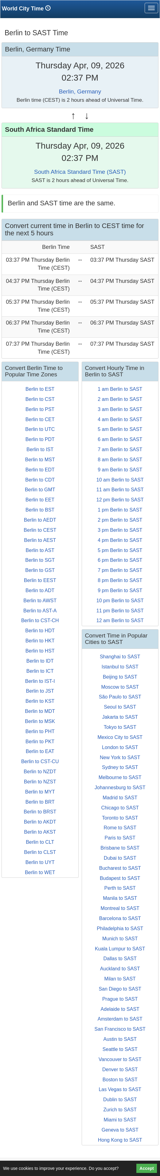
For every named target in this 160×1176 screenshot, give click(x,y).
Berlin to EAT (40, 751)
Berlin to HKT (40, 640)
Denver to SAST (120, 1069)
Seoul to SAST (120, 707)
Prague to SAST (120, 999)
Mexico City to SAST (119, 737)
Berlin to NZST (40, 781)
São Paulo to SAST (120, 696)
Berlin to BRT (40, 802)
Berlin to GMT (40, 489)
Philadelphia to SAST (120, 928)
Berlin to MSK (40, 721)
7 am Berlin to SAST (120, 449)
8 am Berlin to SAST (120, 459)
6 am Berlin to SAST (120, 439)
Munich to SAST (120, 938)
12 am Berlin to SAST (120, 620)
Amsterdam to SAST (120, 1019)
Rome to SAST (119, 827)
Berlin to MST (40, 459)
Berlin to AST (40, 550)
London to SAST (120, 747)
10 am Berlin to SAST (120, 479)
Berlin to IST (39, 449)
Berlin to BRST (40, 811)
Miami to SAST (119, 1119)
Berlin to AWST (40, 600)
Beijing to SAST (120, 676)
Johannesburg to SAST (120, 787)
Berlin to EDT (40, 469)
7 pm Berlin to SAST (120, 570)
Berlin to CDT (40, 479)
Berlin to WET (40, 872)
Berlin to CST (40, 399)
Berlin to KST (39, 701)
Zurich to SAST (120, 1109)
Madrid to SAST (120, 797)
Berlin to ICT (40, 671)
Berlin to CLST (40, 852)
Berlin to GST (40, 570)
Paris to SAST (120, 837)
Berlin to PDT (40, 439)
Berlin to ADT (39, 590)
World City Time (28, 8)
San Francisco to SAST (120, 1029)
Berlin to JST (40, 691)
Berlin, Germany (80, 91)
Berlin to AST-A (40, 610)
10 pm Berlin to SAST (120, 600)
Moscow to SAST (120, 687)
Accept (146, 1168)
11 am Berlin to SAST (120, 489)
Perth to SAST (120, 888)
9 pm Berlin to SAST (120, 590)
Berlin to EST (39, 389)
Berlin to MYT (40, 791)
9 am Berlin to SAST (120, 469)
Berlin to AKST (40, 832)
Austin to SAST (120, 1039)
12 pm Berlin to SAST (120, 499)
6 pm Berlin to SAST (120, 560)
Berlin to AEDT (40, 520)
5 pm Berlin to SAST (120, 550)
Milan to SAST (120, 978)
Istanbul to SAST (120, 666)
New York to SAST (120, 757)
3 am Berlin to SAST (120, 409)
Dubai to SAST (120, 858)
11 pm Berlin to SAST (120, 610)
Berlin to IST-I (40, 681)
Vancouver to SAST (120, 1059)
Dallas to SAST (120, 958)
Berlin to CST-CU (40, 761)
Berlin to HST (40, 650)
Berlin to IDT (40, 661)
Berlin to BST (39, 509)
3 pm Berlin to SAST (120, 530)
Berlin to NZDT (40, 771)
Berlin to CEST (40, 530)
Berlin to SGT (40, 560)
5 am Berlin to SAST (120, 429)
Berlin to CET (40, 419)
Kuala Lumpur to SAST (120, 948)
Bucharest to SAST (120, 868)
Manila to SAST (120, 898)
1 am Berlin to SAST (120, 389)
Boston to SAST (120, 1079)
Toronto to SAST (120, 817)
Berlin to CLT (40, 842)
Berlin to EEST (40, 580)
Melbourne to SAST (120, 777)
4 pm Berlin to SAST (120, 540)
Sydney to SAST (120, 767)
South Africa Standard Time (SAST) (80, 172)
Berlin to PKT (39, 741)
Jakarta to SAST (120, 717)
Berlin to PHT (40, 731)
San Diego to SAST (120, 988)
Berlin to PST (39, 409)
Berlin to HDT (40, 630)
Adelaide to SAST (120, 1009)
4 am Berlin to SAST (120, 419)
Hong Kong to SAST (120, 1140)
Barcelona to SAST (120, 918)
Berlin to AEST (40, 540)
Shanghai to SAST (120, 656)
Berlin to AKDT (40, 821)
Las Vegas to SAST (120, 1089)
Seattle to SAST (120, 1049)
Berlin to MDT (40, 711)
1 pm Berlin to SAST (120, 509)
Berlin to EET (39, 499)
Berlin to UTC (40, 429)
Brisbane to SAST (119, 848)
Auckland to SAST (120, 968)
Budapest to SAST (120, 878)
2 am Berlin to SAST (120, 399)
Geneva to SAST (120, 1129)
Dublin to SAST (120, 1099)
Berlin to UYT (40, 862)
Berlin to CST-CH (40, 620)
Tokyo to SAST (120, 727)
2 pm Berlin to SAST (120, 520)
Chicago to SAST (120, 807)
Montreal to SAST (120, 908)
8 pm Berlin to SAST (120, 580)
